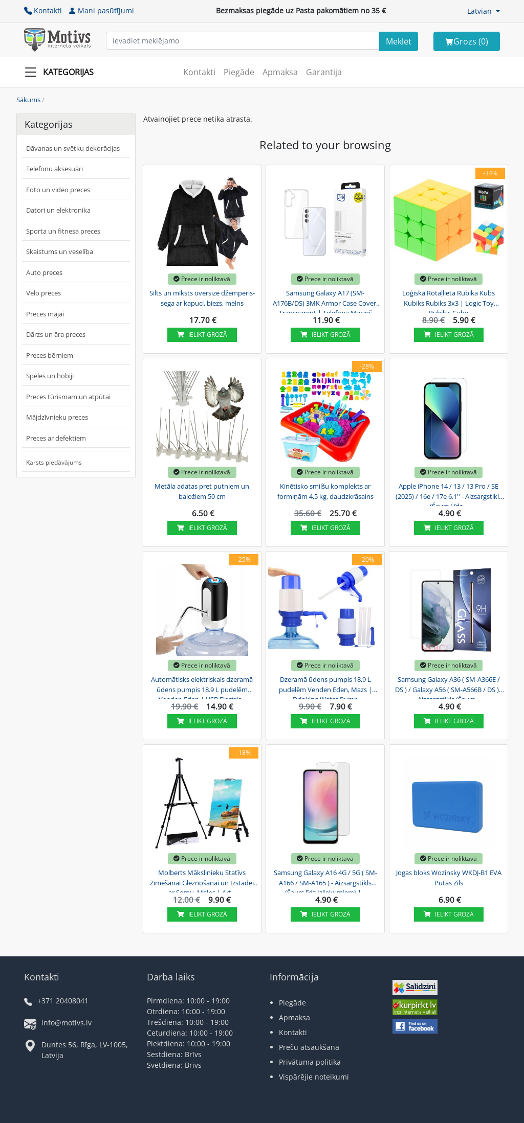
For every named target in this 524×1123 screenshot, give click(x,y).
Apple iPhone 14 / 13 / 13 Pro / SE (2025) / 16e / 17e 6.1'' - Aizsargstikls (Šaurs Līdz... (449, 495)
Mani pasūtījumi (101, 10)
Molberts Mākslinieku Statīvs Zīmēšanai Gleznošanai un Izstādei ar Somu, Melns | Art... (202, 881)
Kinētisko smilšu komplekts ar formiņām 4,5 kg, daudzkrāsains (325, 491)
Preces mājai (45, 313)
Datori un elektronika (58, 210)
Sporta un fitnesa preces (63, 231)
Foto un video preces (58, 189)
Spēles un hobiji (50, 375)
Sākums (28, 99)
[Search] (398, 41)
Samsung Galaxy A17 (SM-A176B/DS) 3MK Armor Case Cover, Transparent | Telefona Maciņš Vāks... (325, 301)
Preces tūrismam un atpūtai (68, 396)
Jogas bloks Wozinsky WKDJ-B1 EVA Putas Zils (448, 877)
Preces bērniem (49, 355)
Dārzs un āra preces (55, 334)
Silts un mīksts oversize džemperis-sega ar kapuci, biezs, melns (202, 298)
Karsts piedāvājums (54, 462)
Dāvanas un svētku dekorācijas (73, 148)
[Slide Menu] (62, 72)
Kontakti (43, 10)
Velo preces (43, 292)
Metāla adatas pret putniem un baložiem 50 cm (202, 491)
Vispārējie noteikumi (314, 1077)
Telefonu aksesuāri (54, 168)
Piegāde (239, 72)
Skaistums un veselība (59, 251)
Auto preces (44, 272)
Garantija (324, 72)
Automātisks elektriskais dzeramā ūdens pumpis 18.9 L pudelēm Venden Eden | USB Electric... (202, 688)
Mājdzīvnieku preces (57, 417)
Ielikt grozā (202, 334)
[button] (483, 11)
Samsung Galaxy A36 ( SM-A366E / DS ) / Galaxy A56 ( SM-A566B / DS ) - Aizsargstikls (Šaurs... (449, 688)
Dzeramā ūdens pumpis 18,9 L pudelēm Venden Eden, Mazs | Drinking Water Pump (325, 688)
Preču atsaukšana (309, 1047)
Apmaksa (280, 72)
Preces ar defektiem (56, 438)
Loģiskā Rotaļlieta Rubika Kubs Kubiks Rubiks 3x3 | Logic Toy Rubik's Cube (448, 301)
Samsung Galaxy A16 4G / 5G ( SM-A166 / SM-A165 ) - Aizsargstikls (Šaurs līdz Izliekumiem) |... (325, 881)
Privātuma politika (310, 1062)
